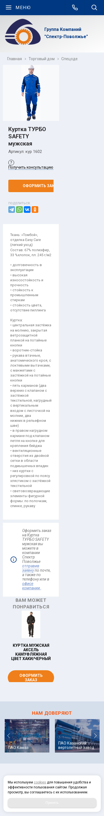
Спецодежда (73, 59)
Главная (14, 59)
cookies (40, 782)
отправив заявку (30, 568)
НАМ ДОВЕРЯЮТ (52, 713)
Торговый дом (42, 59)
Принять (52, 803)
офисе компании (31, 585)
